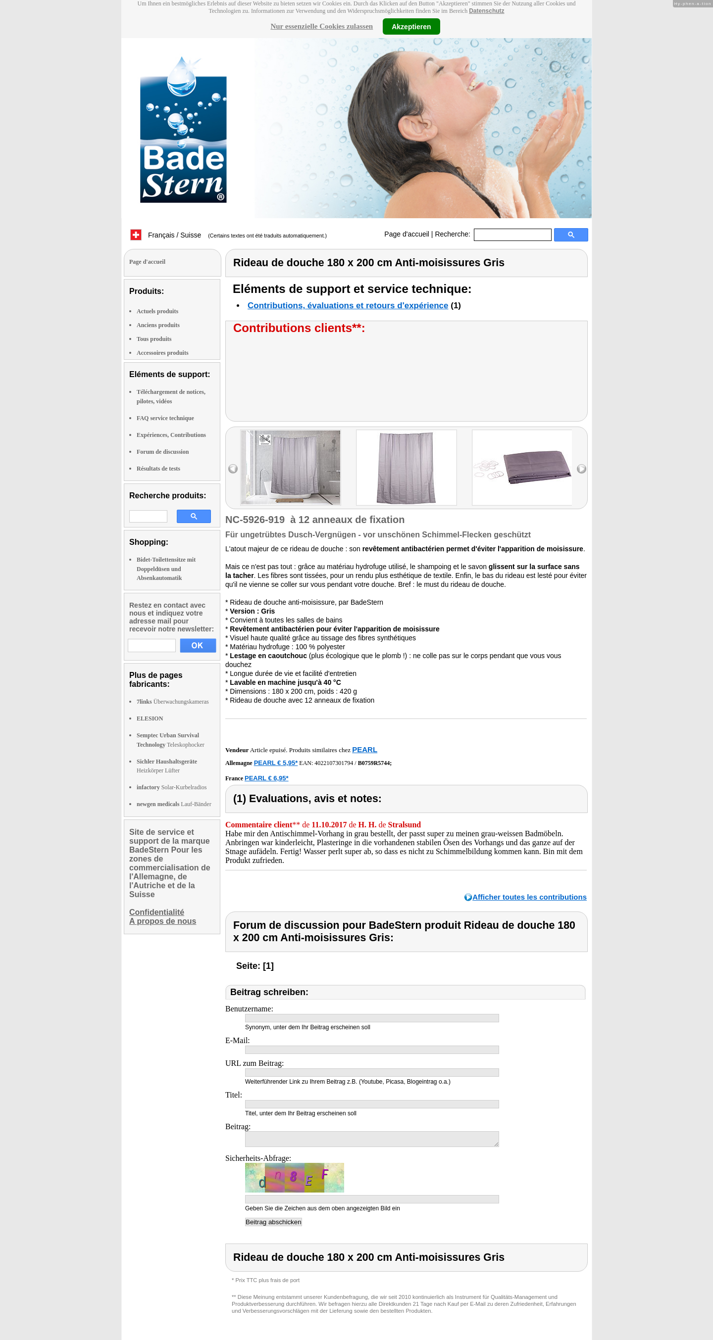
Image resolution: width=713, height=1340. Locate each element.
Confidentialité (156, 912)
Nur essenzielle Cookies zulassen (321, 26)
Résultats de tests (158, 468)
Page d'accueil (406, 234)
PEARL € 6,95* (267, 778)
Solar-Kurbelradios (171, 787)
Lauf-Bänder (174, 804)
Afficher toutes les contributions (529, 897)
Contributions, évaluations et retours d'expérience (348, 305)
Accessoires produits (163, 352)
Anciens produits (158, 325)
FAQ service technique (165, 418)
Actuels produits (157, 311)
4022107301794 (333, 763)
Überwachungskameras (173, 701)
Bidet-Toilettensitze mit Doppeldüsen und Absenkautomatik (166, 568)
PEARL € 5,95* (276, 762)
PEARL (364, 749)
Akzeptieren (411, 26)
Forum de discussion (163, 451)
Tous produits (154, 338)
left (233, 469)
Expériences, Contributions (171, 434)
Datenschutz (486, 10)
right (581, 469)
